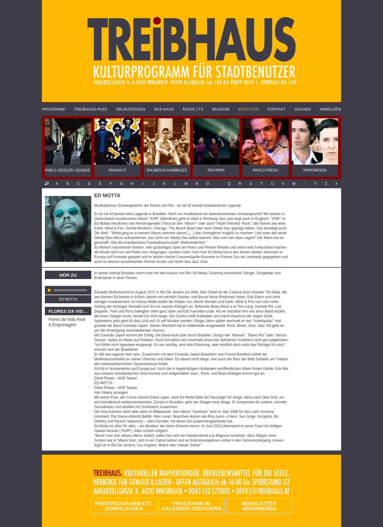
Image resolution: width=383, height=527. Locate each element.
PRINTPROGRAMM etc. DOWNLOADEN (124, 506)
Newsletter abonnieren (258, 506)
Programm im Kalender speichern (191, 506)
